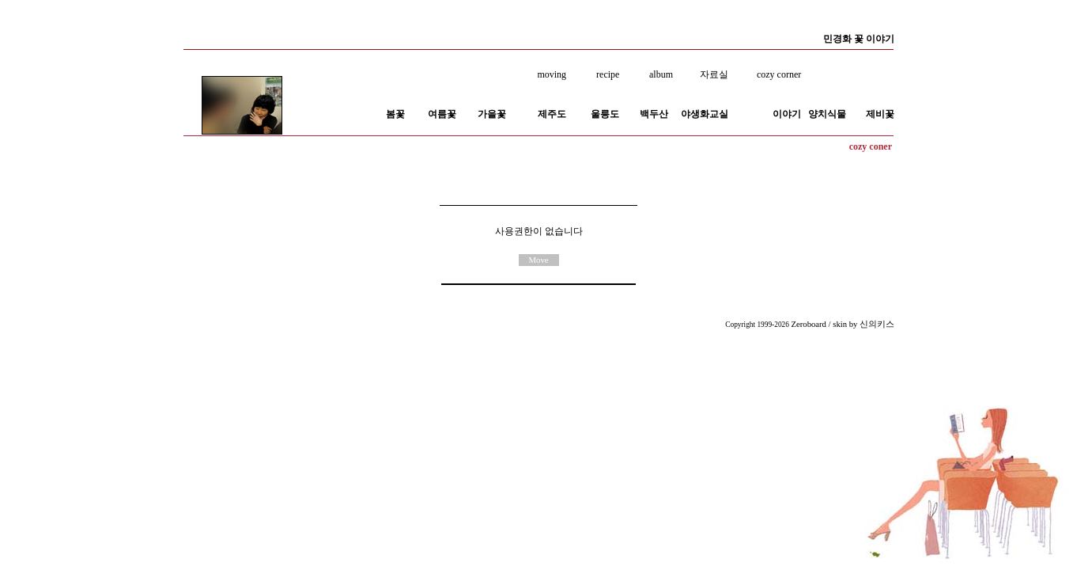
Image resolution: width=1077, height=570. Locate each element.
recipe (607, 74)
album (661, 74)
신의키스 (877, 324)
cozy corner (779, 74)
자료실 (716, 74)
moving (551, 74)
